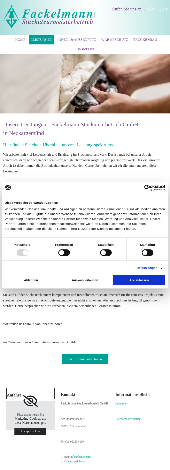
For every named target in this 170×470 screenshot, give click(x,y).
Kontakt (86, 49)
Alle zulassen (139, 280)
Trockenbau (145, 40)
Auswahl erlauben (85, 280)
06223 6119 (157, 9)
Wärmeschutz (114, 40)
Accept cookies (30, 431)
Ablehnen (31, 280)
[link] (30, 401)
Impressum (121, 403)
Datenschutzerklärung (128, 418)
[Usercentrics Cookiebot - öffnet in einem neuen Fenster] (147, 188)
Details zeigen (147, 267)
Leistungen (41, 40)
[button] (85, 359)
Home (20, 40)
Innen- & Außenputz (76, 40)
